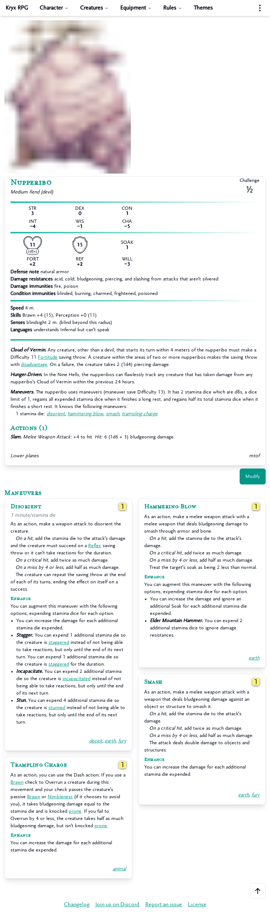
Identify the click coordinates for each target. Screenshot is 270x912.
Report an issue (163, 904)
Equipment (136, 8)
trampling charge (140, 413)
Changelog (77, 904)
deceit (95, 740)
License (197, 904)
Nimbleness (60, 796)
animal (119, 868)
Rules (172, 8)
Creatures (94, 8)
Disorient (25, 506)
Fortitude (47, 357)
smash (112, 413)
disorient (56, 413)
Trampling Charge (38, 765)
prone (75, 811)
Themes (203, 8)
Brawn (16, 782)
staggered (58, 642)
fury (122, 740)
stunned (56, 707)
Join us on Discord (117, 904)
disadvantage (34, 364)
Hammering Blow (170, 506)
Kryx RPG (17, 8)
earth (110, 740)
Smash (153, 682)
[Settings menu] (260, 8)
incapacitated (76, 678)
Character (54, 8)
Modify (252, 476)
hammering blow (85, 413)
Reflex (94, 545)
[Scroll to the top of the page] (258, 891)
